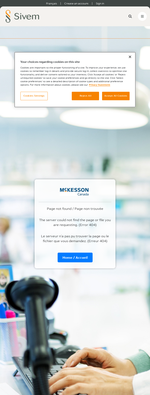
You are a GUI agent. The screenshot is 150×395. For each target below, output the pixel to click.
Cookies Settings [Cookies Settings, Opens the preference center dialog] (33, 96)
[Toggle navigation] (142, 16)
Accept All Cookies (115, 96)
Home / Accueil (75, 257)
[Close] (130, 57)
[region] (75, 79)
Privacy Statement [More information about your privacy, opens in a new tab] (99, 85)
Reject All (86, 96)
